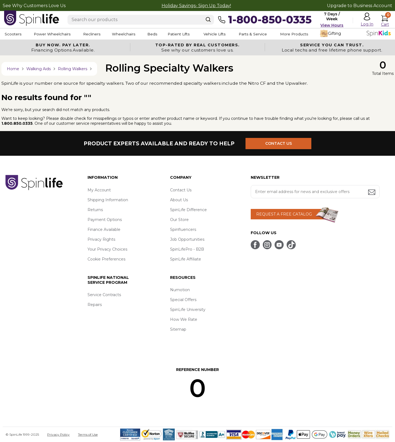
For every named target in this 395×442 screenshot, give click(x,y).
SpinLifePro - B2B (187, 249)
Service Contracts (104, 295)
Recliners (97, 34)
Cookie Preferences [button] (106, 259)
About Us (179, 199)
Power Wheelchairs (54, 34)
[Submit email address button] (372, 192)
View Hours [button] (331, 25)
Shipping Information (108, 199)
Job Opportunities (187, 239)
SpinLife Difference (188, 209)
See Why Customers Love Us (34, 5)
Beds (164, 34)
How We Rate (183, 319)
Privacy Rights (101, 239)
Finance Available (104, 229)
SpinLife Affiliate (185, 259)
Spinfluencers (183, 229)
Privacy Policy (58, 434)
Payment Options (105, 219)
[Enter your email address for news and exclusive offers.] (315, 191)
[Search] (208, 19)
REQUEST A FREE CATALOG (284, 214)
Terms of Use (88, 434)
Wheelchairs (132, 34)
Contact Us (180, 190)
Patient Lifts (194, 34)
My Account (99, 190)
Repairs (95, 304)
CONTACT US (279, 143)
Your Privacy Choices (107, 249)
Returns (95, 209)
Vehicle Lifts (232, 34)
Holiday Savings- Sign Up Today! (196, 5)
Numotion (180, 290)
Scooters (12, 34)
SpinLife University (187, 309)
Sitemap (178, 329)
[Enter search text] (140, 20)
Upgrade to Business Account (359, 5)
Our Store (179, 219)
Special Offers (183, 300)
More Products (318, 34)
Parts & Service (274, 34)
